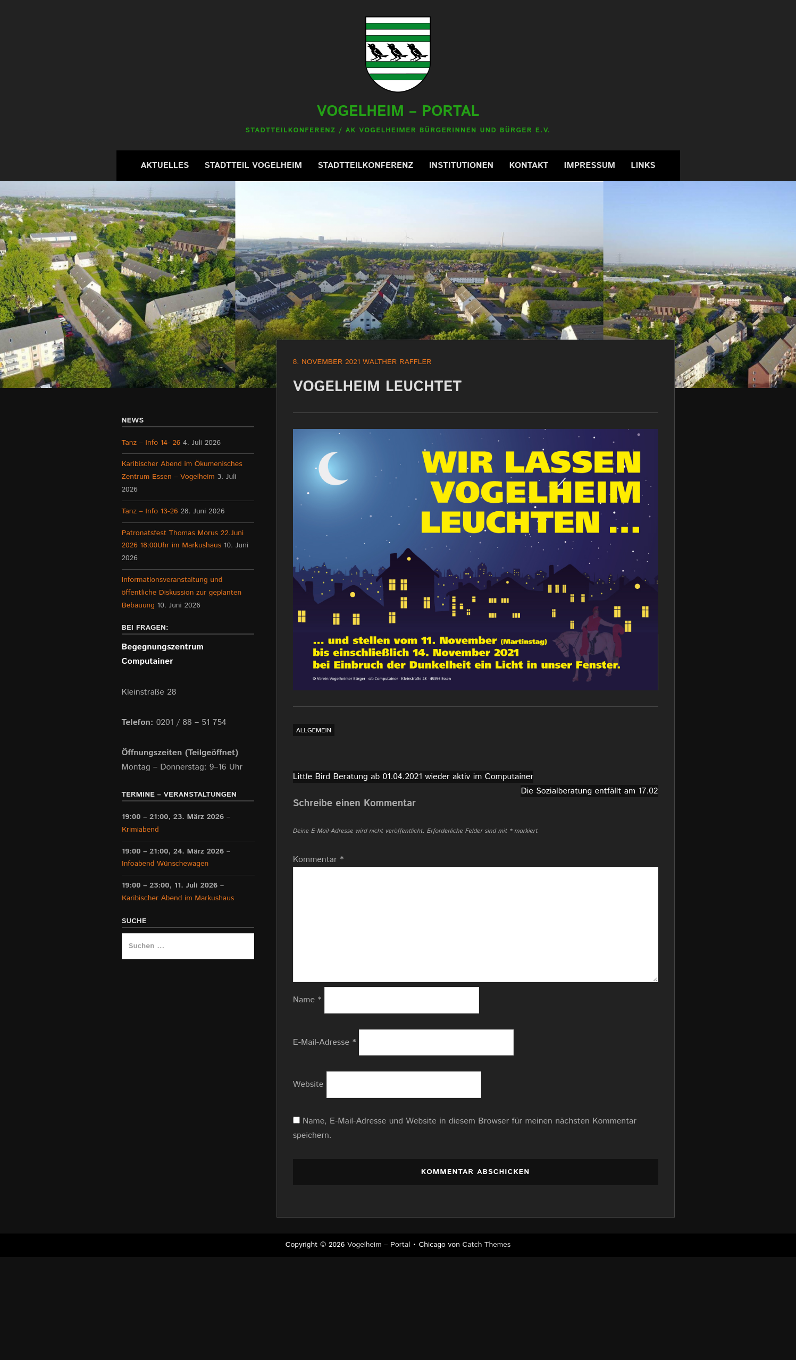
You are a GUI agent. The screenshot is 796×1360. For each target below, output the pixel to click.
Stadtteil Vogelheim (253, 165)
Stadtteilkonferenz (365, 165)
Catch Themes (487, 1244)
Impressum (589, 165)
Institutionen (461, 165)
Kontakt (528, 165)
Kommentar (318, 860)
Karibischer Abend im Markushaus (178, 898)
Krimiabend (140, 829)
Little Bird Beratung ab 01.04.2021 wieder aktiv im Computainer (413, 777)
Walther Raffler (397, 362)
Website (308, 1084)
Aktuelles (164, 165)
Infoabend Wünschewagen (165, 863)
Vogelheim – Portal (398, 111)
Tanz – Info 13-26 (150, 511)
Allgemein (313, 730)
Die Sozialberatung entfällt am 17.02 (589, 791)
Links (643, 165)
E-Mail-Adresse (324, 1042)
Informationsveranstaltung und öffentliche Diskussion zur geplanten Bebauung (182, 593)
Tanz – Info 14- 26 (151, 442)
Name (307, 1000)
